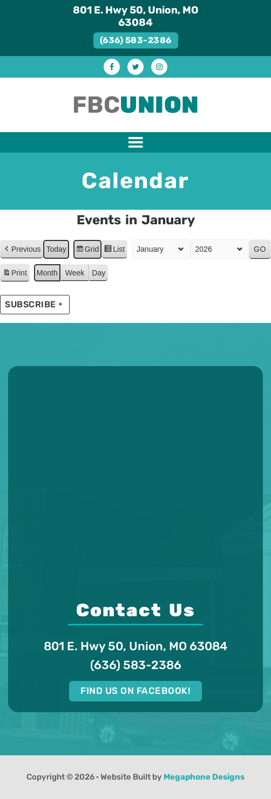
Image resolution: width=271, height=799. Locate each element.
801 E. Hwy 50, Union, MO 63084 (136, 16)
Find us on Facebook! (135, 690)
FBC (135, 105)
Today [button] (56, 248)
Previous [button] (21, 249)
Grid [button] (87, 250)
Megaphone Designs (204, 777)
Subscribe (35, 305)
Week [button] (75, 272)
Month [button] (47, 272)
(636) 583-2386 (136, 40)
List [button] (114, 250)
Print (14, 274)
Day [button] (98, 272)
